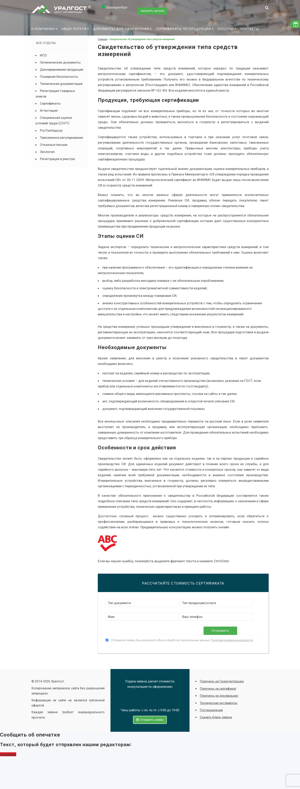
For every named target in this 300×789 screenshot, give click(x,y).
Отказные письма (53, 145)
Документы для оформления (121, 29)
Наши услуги (73, 29)
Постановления (211, 710)
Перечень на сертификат (218, 689)
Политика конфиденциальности (232, 640)
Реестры (226, 29)
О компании (43, 29)
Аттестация (49, 110)
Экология (47, 152)
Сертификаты (50, 103)
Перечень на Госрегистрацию (222, 681)
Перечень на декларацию (219, 696)
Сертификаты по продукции (183, 29)
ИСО (43, 55)
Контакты (250, 29)
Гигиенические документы (60, 62)
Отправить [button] (8, 752)
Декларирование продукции (61, 69)
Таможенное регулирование (61, 138)
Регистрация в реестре (57, 159)
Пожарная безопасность (59, 77)
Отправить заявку (150, 716)
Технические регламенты (219, 703)
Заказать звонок (153, 7)
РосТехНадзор (51, 130)
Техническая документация (61, 84)
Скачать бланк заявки (216, 717)
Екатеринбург (117, 7)
